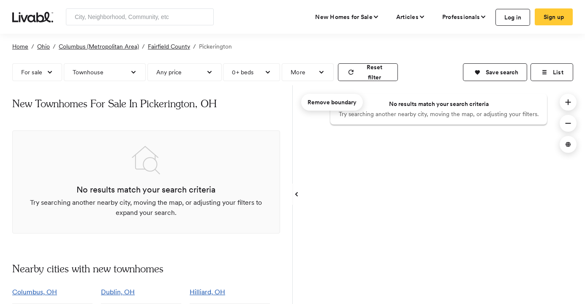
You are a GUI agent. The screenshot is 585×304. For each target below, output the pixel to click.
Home (20, 46)
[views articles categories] (411, 16)
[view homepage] (32, 16)
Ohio (43, 46)
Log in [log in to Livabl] (513, 17)
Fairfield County (169, 46)
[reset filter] (367, 72)
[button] (495, 72)
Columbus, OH (34, 292)
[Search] (204, 16)
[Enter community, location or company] (140, 16)
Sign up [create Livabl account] (554, 17)
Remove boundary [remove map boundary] (331, 102)
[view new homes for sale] (347, 16)
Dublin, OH (118, 292)
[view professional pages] (464, 16)
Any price (169, 72)
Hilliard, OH (207, 292)
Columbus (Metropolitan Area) (99, 46)
